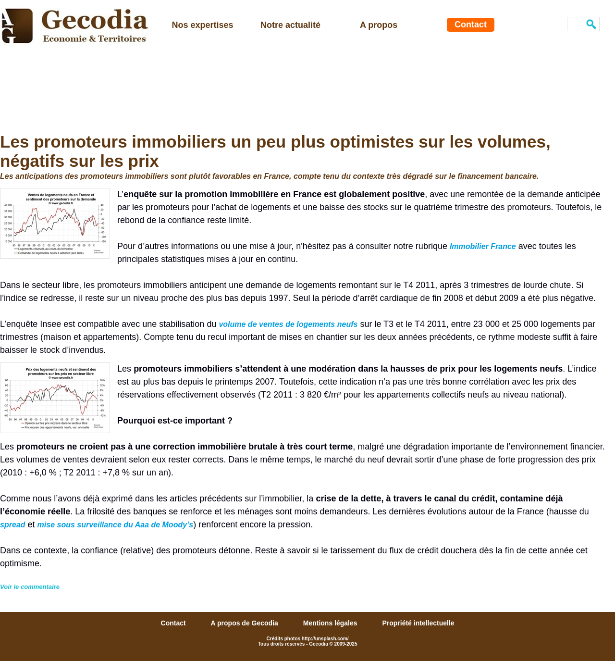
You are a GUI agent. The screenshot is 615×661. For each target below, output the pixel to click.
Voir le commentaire (30, 586)
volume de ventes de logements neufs (288, 324)
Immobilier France (483, 246)
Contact (471, 24)
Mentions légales (331, 623)
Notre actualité (290, 25)
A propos (378, 25)
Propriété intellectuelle (418, 623)
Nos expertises (203, 25)
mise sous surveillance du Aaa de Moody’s (115, 525)
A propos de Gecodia (245, 623)
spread (12, 525)
